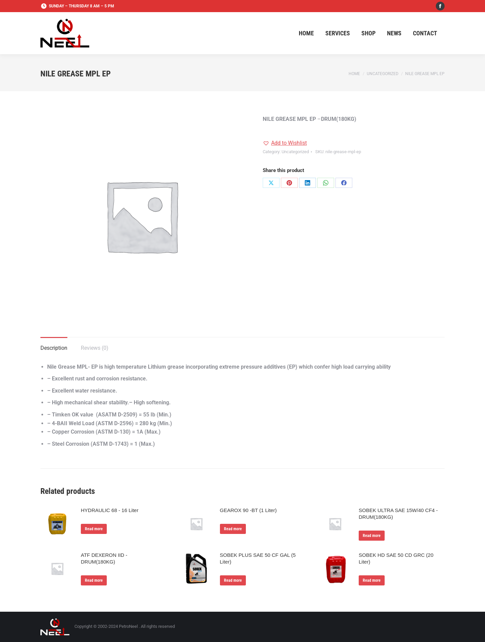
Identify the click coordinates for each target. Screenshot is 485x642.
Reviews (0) (94, 348)
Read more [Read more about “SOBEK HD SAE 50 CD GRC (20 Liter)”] (372, 580)
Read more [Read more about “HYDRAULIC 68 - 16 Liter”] (94, 529)
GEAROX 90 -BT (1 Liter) (248, 510)
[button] (285, 143)
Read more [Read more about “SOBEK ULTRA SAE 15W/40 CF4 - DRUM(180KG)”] (372, 535)
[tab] (53, 344)
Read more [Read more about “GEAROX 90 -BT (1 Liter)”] (233, 529)
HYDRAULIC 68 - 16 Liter (109, 510)
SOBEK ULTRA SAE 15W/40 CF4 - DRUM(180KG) (398, 513)
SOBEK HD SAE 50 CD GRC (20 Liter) (396, 558)
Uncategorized (295, 151)
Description (53, 348)
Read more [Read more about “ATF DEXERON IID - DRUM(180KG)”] (94, 580)
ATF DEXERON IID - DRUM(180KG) (104, 558)
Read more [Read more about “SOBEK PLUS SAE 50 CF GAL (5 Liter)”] (233, 580)
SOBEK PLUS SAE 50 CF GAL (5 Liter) (258, 558)
